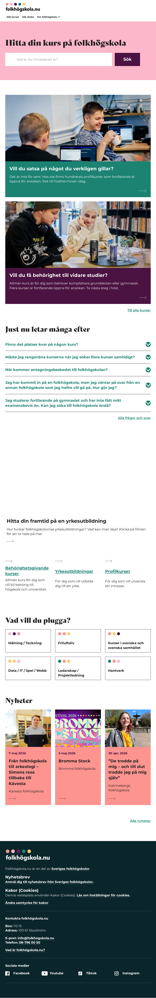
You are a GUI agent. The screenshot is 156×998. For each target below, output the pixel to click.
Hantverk (116, 671)
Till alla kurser (139, 310)
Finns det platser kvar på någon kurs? (78, 344)
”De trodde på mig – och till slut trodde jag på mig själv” (127, 769)
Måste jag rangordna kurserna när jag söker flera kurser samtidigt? (78, 357)
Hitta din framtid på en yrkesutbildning (56, 521)
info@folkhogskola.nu (36, 938)
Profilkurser (117, 571)
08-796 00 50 (29, 942)
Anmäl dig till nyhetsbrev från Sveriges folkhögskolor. (49, 882)
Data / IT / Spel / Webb (27, 671)
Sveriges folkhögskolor (70, 869)
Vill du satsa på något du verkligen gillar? (61, 169)
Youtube (52, 973)
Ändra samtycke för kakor (26, 903)
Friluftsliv (66, 643)
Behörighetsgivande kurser (27, 571)
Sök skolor (28, 17)
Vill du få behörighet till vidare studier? (58, 275)
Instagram (127, 973)
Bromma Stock (74, 761)
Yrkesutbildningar (74, 571)
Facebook (17, 973)
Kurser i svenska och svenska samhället (126, 645)
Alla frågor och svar (134, 418)
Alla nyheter (140, 821)
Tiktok (87, 973)
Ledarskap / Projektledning (71, 673)
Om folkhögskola (48, 17)
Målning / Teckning (25, 643)
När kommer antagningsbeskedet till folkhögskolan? (78, 369)
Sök (127, 59)
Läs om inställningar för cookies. (103, 895)
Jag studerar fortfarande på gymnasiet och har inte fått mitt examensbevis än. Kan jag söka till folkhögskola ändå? (78, 403)
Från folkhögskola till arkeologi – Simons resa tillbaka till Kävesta (28, 772)
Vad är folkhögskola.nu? (25, 950)
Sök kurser (13, 17)
